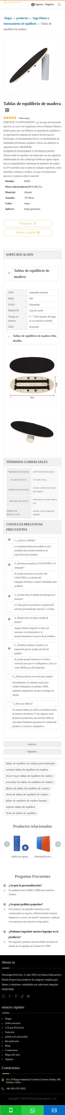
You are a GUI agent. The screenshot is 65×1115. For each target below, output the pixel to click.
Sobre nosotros (13, 1023)
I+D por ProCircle (14, 1027)
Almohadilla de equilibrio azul (44, 856)
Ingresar (39, 4)
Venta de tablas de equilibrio (21, 813)
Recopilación (12, 1041)
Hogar (8, 1018)
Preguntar (28, 223)
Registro (50, 4)
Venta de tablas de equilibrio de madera (27, 794)
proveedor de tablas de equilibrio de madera (29, 782)
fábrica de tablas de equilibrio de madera (28, 788)
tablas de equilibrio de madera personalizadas (30, 763)
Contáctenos (11, 1050)
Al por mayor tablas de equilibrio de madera (29, 776)
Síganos (9, 1059)
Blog (7, 1045)
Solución (9, 1032)
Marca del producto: (16, 186)
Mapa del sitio (12, 1054)
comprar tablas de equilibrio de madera (27, 769)
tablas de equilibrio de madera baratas (26, 800)
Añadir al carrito (28, 232)
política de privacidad (16, 1036)
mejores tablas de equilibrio (20, 807)
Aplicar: (9, 209)
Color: (8, 203)
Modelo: (9, 181)
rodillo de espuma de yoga (21, 856)
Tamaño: (10, 197)
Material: (10, 192)
